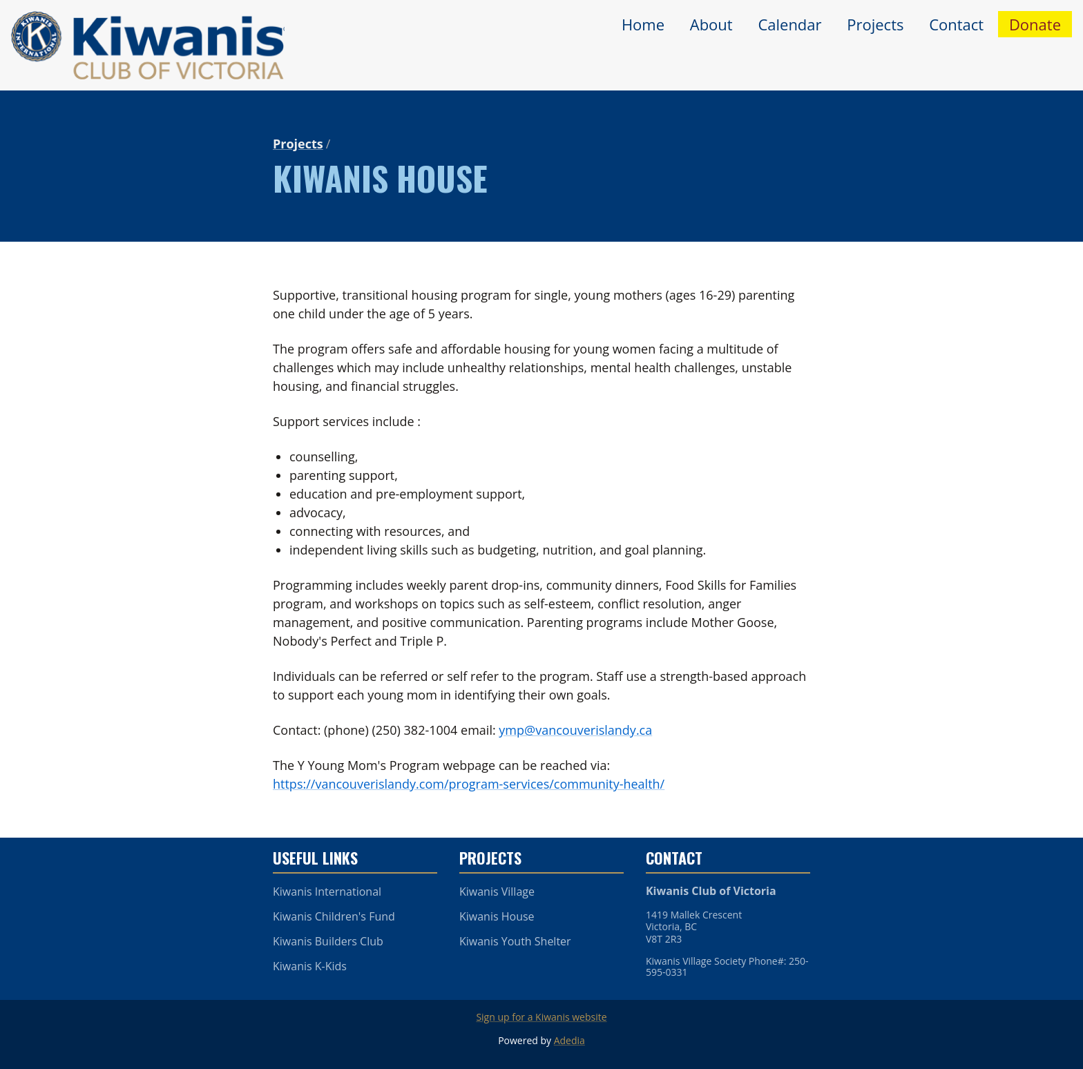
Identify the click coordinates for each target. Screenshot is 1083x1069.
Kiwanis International (327, 891)
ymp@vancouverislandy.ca (575, 730)
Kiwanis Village (497, 891)
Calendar (789, 24)
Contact (956, 24)
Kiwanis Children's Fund (334, 916)
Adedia (569, 1040)
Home (643, 24)
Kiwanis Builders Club (328, 941)
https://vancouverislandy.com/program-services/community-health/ (468, 784)
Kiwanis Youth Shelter (515, 941)
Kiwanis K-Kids (310, 966)
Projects (875, 24)
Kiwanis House (497, 916)
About (711, 24)
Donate (1035, 24)
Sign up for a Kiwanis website (541, 1016)
